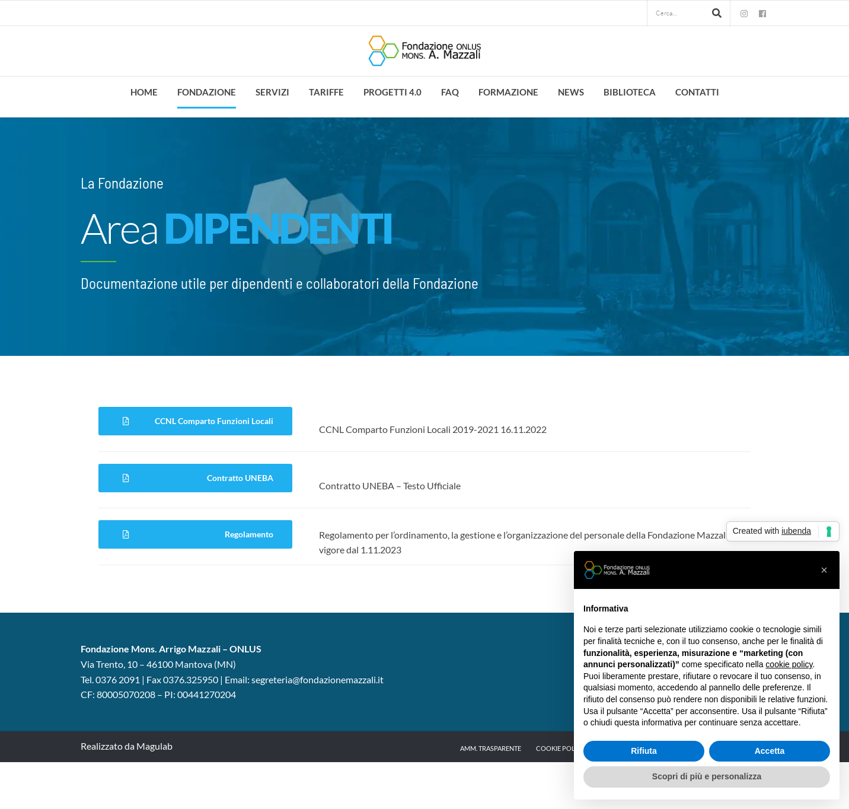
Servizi (272, 92)
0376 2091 (117, 679)
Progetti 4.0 (392, 92)
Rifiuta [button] (644, 751)
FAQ (450, 92)
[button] (824, 569)
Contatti (697, 92)
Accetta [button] (770, 751)
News (571, 92)
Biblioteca (630, 92)
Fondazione (206, 92)
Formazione (508, 92)
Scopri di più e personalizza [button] (706, 776)
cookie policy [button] (788, 664)
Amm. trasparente (490, 748)
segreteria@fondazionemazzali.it (317, 679)
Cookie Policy (561, 748)
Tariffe (326, 92)
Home (144, 92)
